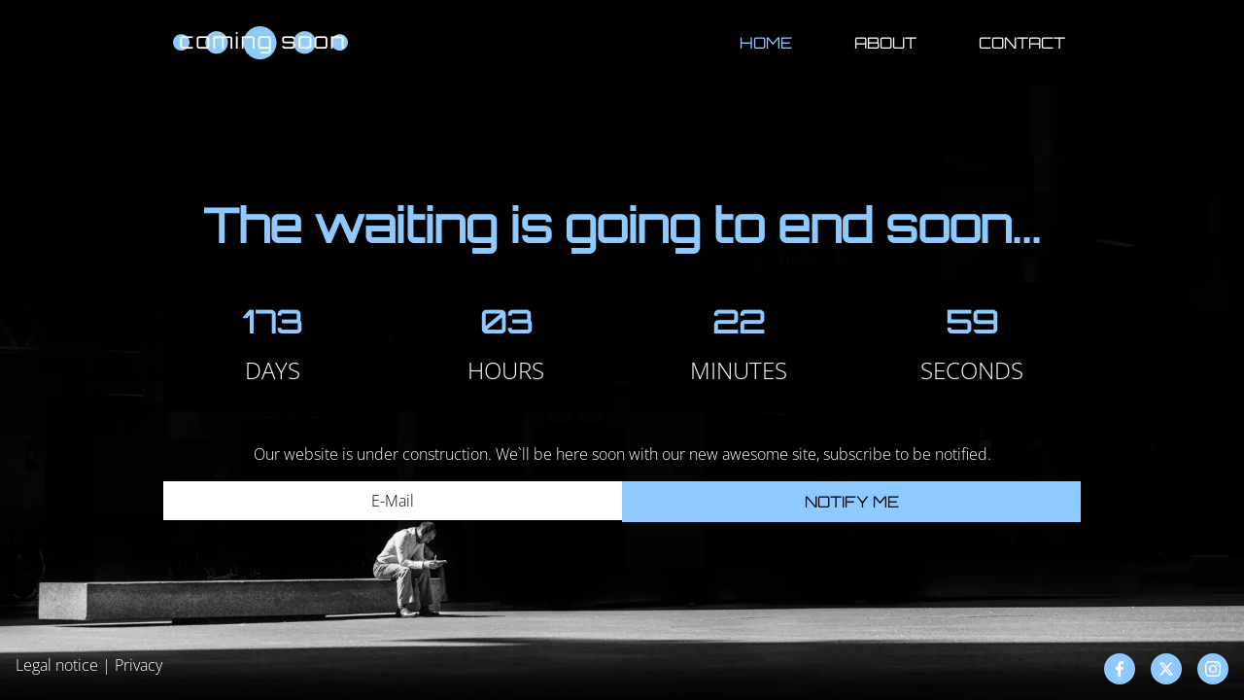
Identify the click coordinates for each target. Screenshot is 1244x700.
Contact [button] (1022, 42)
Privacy (138, 665)
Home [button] (766, 42)
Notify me (852, 501)
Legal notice (57, 665)
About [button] (885, 42)
